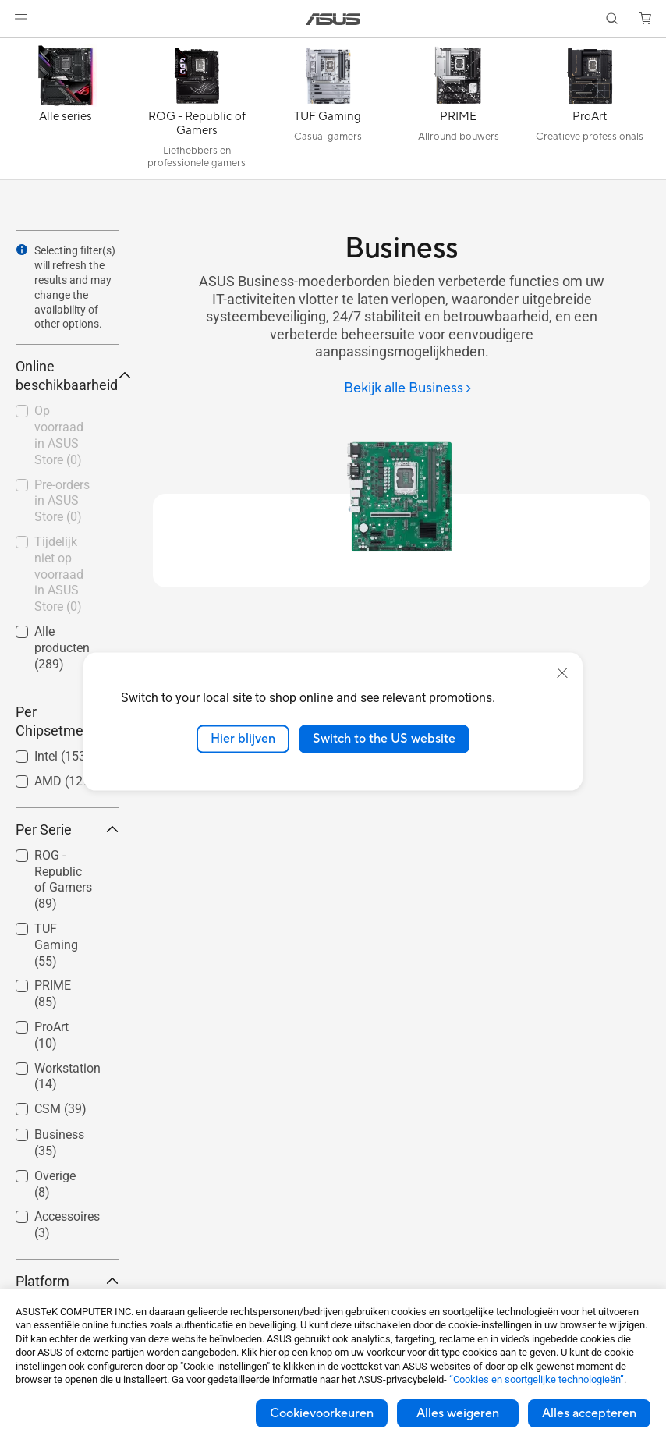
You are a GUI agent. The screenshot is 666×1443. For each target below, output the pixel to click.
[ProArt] (589, 112)
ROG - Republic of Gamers (63, 879)
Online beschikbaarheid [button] (67, 375)
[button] (21, 19)
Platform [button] (67, 1281)
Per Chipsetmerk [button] (67, 721)
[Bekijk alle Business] (408, 389)
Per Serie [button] (67, 829)
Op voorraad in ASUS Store (58, 434)
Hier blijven (243, 738)
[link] (333, 19)
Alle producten (62, 648)
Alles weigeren (457, 1413)
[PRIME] (458, 112)
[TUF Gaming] (327, 112)
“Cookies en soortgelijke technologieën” (536, 1379)
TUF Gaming (56, 945)
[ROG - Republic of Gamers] (196, 112)
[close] (562, 673)
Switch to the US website (384, 738)
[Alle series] (65, 112)
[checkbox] (61, 881)
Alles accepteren (589, 1413)
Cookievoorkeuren (322, 1413)
